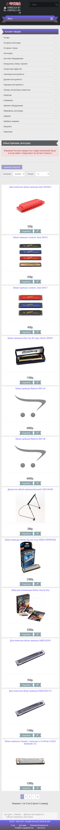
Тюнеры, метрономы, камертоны (30, 90)
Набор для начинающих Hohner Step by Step (30, 590)
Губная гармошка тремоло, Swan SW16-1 (30, 287)
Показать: (31, 174)
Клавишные (30, 100)
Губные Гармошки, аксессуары (20, 817)
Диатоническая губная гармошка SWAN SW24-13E (30, 691)
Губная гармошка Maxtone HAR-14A (30, 439)
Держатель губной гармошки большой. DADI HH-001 (30, 489)
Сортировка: (7, 174)
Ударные (30, 116)
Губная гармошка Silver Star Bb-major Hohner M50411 (30, 338)
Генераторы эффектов (30, 69)
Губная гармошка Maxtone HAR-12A (30, 388)
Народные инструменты (30, 84)
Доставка (22, 825)
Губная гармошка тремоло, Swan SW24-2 (30, 237)
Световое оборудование (30, 58)
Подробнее (26, 231)
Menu (10, 18)
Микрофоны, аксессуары (30, 111)
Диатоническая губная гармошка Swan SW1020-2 (30, 187)
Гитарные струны (30, 48)
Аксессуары (30, 53)
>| (37, 796)
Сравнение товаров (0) (12, 167)
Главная (17, 814)
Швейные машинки (11, 121)
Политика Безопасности (39, 825)
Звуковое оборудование (30, 105)
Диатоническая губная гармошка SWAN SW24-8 (30, 640)
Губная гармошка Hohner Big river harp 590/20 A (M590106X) (30, 539)
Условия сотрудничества (24, 828)
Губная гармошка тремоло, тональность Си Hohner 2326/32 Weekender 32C (30, 742)
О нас (13, 825)
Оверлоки (7, 126)
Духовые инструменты (30, 79)
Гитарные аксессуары (30, 43)
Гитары (30, 37)
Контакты (41, 828)
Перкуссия (30, 95)
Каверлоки (8, 131)
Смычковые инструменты (30, 74)
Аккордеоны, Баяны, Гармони (30, 63)
